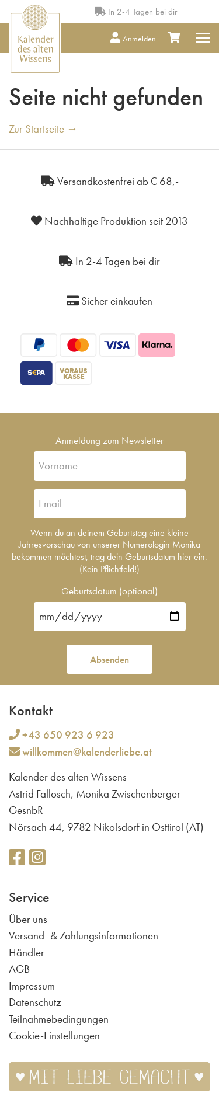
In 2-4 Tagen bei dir (136, 12)
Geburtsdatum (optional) (109, 590)
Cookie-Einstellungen (54, 1035)
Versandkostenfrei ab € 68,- (110, 181)
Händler (26, 952)
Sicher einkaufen (109, 301)
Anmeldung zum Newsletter (109, 440)
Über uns (28, 919)
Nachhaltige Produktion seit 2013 (109, 221)
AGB (19, 969)
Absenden (109, 659)
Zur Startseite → (43, 128)
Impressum (32, 986)
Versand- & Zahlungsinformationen (83, 935)
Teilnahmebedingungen (59, 1019)
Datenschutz (35, 1002)
